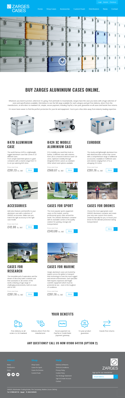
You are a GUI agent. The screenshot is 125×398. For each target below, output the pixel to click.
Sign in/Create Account (63, 379)
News (105, 9)
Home (40, 9)
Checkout (113, 2)
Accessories (65, 9)
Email (22, 392)
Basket (105, 2)
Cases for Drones (37, 370)
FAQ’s (9, 370)
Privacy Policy (60, 370)
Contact (114, 9)
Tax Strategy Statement (64, 376)
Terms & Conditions (62, 367)
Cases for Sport (36, 367)
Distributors (94, 9)
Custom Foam (79, 9)
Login (100, 2)
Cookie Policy (60, 373)
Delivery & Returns (62, 365)
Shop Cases (51, 9)
